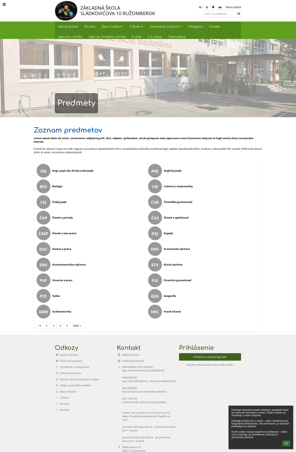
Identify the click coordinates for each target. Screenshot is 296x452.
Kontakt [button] (214, 26)
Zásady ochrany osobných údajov (79, 379)
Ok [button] (286, 443)
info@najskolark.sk (133, 361)
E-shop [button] (136, 36)
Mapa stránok (68, 391)
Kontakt (64, 403)
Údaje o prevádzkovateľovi (75, 385)
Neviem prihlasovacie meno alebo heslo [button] (210, 364)
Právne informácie (70, 373)
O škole (64, 397)
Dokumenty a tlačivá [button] (166, 26)
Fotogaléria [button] (195, 26)
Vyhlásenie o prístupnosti (74, 367)
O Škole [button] (137, 26)
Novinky (65, 409)
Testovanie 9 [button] (176, 36)
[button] (220, 7)
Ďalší (77, 325)
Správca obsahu (69, 355)
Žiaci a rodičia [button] (112, 26)
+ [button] (200, 7)
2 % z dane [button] (155, 36)
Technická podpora (71, 361)
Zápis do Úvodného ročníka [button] (107, 36)
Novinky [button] (89, 26)
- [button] (207, 7)
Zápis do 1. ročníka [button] (70, 36)
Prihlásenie (233, 7)
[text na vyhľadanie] (222, 13)
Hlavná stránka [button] (68, 26)
